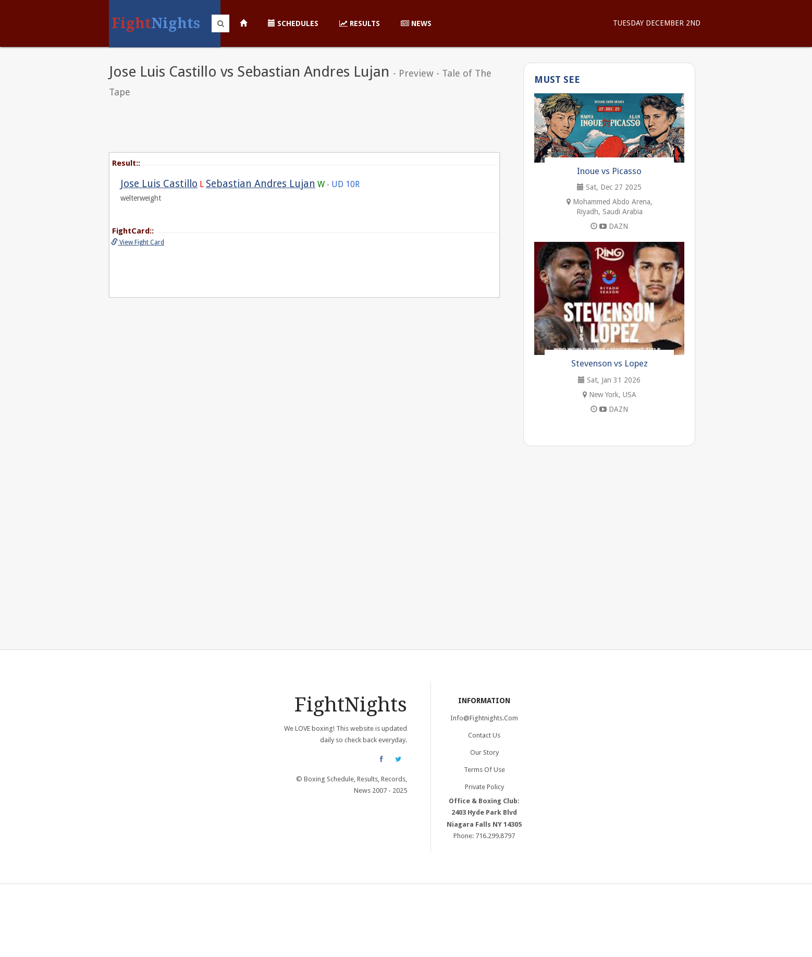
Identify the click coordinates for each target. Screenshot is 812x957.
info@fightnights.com (484, 718)
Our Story (484, 752)
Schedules (293, 23)
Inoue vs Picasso (609, 171)
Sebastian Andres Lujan (260, 184)
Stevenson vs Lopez (609, 363)
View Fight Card (137, 242)
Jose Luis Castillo (159, 184)
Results (359, 23)
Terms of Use (484, 770)
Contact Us (484, 735)
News (416, 23)
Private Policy (484, 787)
